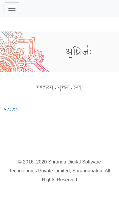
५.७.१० (11, 109)
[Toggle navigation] (12, 8)
